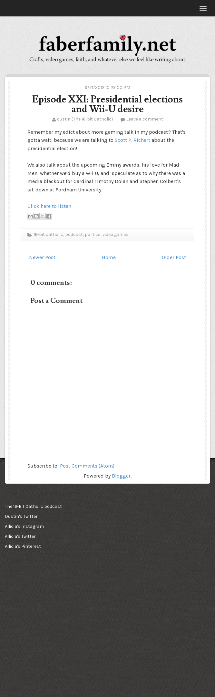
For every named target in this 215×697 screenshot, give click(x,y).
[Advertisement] (37, 593)
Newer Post (42, 257)
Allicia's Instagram (24, 526)
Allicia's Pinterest (23, 546)
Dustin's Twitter (21, 516)
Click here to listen (49, 206)
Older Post (174, 257)
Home (109, 257)
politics (93, 234)
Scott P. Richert (132, 140)
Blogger (121, 476)
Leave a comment (144, 119)
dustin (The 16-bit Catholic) (85, 119)
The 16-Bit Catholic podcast (33, 506)
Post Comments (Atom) (87, 466)
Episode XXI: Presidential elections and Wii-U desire (107, 104)
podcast (74, 234)
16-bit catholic (48, 234)
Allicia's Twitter (20, 536)
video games (115, 234)
